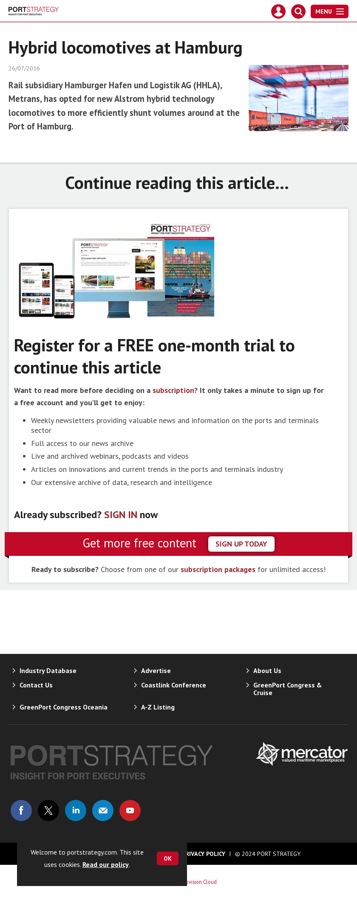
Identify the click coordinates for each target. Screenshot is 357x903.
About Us (267, 670)
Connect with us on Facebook (21, 810)
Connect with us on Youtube (130, 810)
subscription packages (218, 569)
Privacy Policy (203, 854)
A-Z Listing (158, 707)
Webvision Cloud (198, 881)
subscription (173, 390)
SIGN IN (120, 514)
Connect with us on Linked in (76, 810)
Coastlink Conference (173, 685)
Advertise (156, 670)
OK (168, 858)
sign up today (241, 544)
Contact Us (36, 685)
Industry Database (48, 670)
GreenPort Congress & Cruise (287, 689)
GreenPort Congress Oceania (64, 707)
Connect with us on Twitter (48, 810)
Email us (103, 810)
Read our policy (105, 864)
